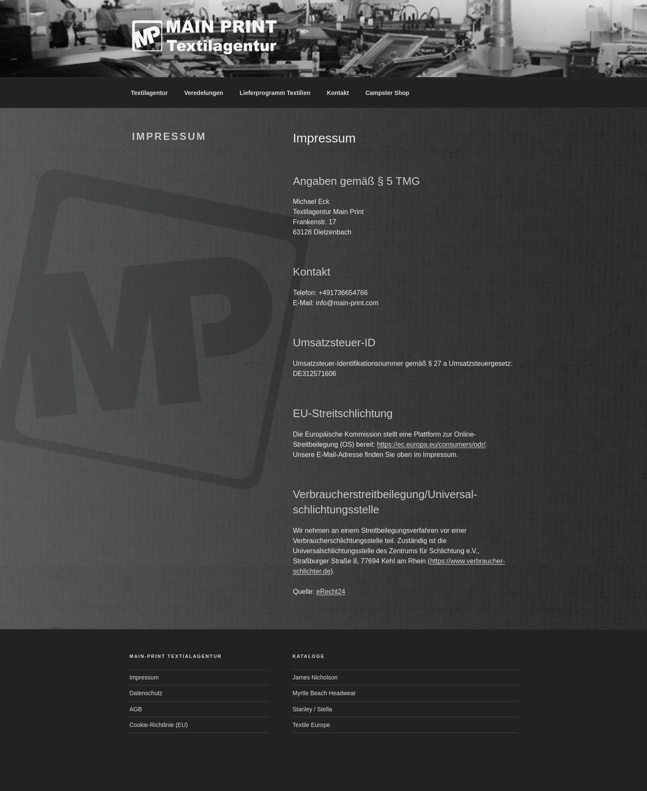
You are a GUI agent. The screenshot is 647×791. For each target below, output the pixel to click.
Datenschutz (146, 693)
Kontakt (338, 92)
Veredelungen (203, 92)
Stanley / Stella (312, 709)
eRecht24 (330, 591)
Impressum (144, 677)
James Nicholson (315, 677)
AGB (136, 709)
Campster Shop (387, 92)
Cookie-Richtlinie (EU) (159, 724)
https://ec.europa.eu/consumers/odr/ (431, 444)
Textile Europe (311, 724)
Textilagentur (149, 92)
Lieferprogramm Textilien (274, 92)
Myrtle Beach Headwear (323, 693)
